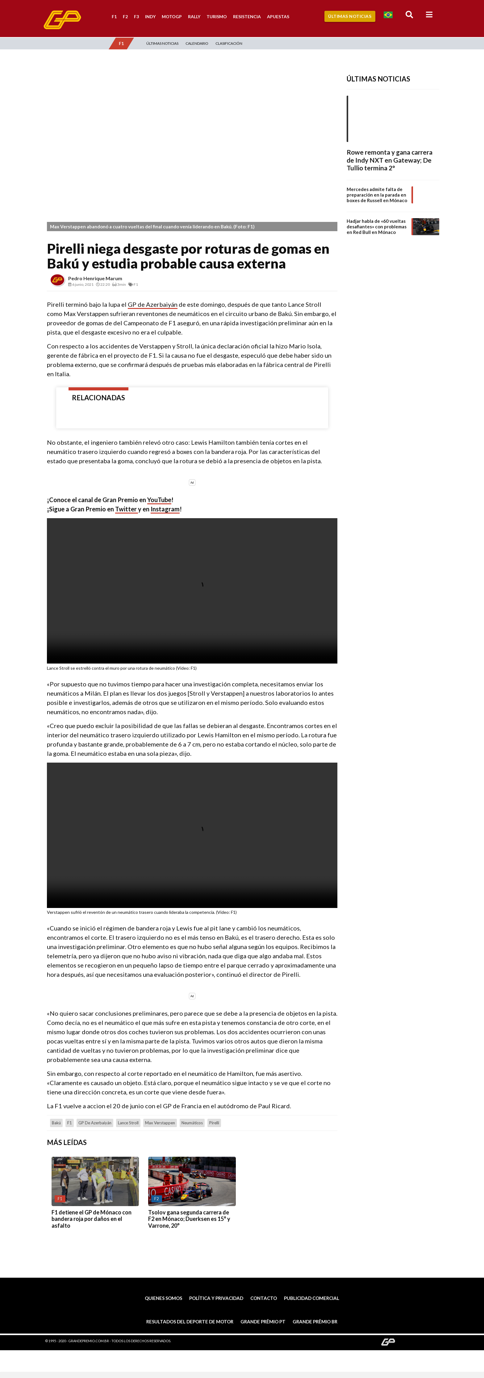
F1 (114, 16)
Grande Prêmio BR (315, 1321)
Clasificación (228, 43)
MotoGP (172, 16)
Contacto (263, 1298)
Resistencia (247, 16)
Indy (150, 16)
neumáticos (192, 1122)
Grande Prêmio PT (263, 1321)
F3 (136, 16)
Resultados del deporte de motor (189, 1321)
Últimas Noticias (349, 16)
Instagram (165, 509)
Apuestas (278, 16)
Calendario (197, 43)
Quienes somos (163, 1298)
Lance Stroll (128, 1122)
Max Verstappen (160, 1122)
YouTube (159, 499)
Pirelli (214, 1122)
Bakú (56, 1122)
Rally (194, 16)
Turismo (217, 16)
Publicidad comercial (311, 1298)
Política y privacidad (216, 1298)
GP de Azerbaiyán (152, 304)
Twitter (126, 509)
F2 (125, 16)
